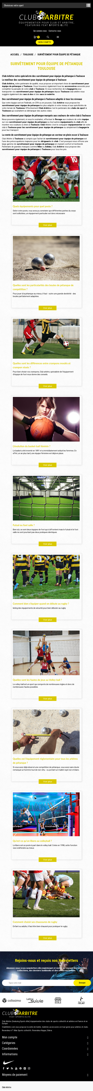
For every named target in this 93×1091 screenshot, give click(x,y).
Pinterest (20, 1068)
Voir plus (47, 225)
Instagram (29, 1068)
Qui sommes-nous (40, 30)
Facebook (3, 1068)
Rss (12, 1068)
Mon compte (44, 42)
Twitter (7, 1068)
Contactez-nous (55, 30)
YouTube (16, 1068)
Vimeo (25, 1068)
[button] (35, 37)
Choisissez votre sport (14, 5)
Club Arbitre (6, 1087)
